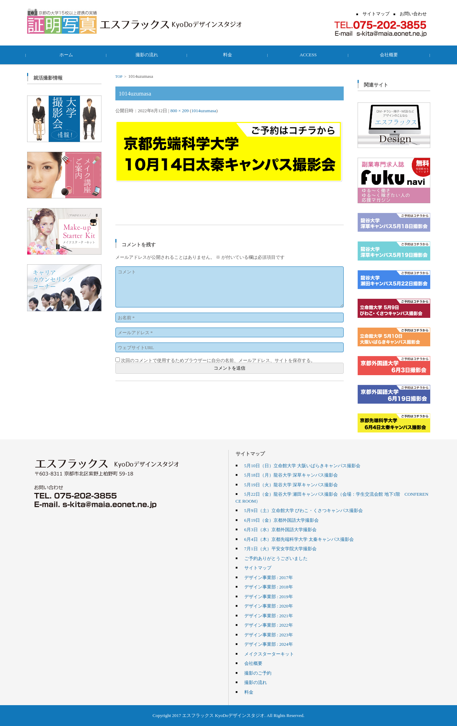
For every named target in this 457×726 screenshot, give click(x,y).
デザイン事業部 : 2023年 (268, 635)
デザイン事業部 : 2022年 (268, 625)
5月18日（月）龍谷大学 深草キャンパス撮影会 (291, 475)
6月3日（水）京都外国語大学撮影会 (280, 529)
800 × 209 (179, 110)
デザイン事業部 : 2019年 (268, 596)
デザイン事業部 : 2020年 (268, 606)
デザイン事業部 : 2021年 (268, 615)
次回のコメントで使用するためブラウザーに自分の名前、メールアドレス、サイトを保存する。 (218, 360)
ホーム (67, 54)
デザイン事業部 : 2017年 (268, 577)
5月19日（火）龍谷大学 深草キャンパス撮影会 (291, 484)
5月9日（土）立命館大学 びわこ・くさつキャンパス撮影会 (303, 510)
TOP (118, 76)
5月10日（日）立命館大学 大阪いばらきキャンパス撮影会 (302, 465)
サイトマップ (257, 568)
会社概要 (390, 54)
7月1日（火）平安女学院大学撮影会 (280, 548)
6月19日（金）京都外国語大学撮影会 (281, 520)
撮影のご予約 (257, 673)
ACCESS (309, 54)
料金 (228, 54)
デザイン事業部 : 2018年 (268, 587)
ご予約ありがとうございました (276, 558)
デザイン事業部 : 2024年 (268, 644)
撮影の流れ (148, 54)
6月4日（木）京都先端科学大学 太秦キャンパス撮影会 (299, 539)
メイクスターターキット (269, 654)
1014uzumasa (203, 110)
